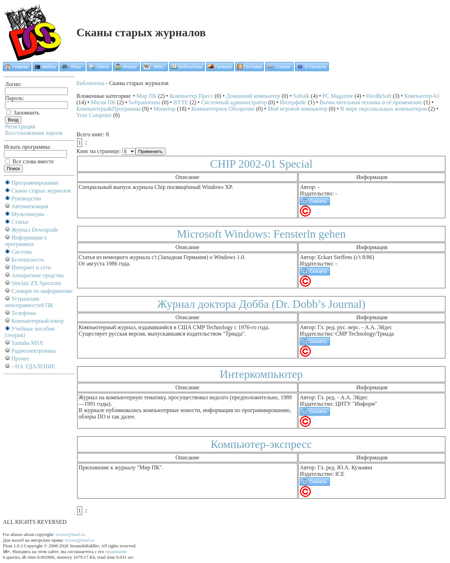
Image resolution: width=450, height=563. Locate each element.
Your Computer (94, 115)
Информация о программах (26, 241)
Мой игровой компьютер (297, 109)
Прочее (20, 359)
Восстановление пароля (34, 133)
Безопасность (27, 260)
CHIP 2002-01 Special (261, 163)
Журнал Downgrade (34, 230)
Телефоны (23, 313)
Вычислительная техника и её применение (371, 102)
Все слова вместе (29, 161)
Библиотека (90, 83)
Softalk (301, 96)
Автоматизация (29, 206)
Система (21, 252)
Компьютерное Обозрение (223, 109)
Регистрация (20, 126)
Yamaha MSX (27, 343)
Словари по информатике (42, 291)
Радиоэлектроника (33, 351)
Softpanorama (145, 102)
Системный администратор (234, 102)
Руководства (26, 198)
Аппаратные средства (37, 275)
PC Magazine (337, 96)
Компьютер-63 (421, 96)
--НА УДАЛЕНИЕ (33, 366)
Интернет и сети (31, 267)
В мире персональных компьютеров (383, 109)
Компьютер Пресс (191, 96)
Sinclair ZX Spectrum (36, 283)
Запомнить (22, 113)
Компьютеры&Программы (108, 109)
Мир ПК (146, 96)
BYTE (180, 102)
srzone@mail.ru (70, 534)
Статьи (19, 222)
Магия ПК (103, 102)
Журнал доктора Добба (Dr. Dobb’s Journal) (261, 304)
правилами (116, 551)
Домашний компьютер (253, 96)
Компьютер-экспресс (261, 444)
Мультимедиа (27, 214)
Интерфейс (293, 102)
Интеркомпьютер (261, 374)
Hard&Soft (378, 96)
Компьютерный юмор (37, 321)
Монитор (165, 109)
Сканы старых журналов (41, 191)
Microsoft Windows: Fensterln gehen (261, 233)
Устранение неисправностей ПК (29, 302)
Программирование (35, 183)
